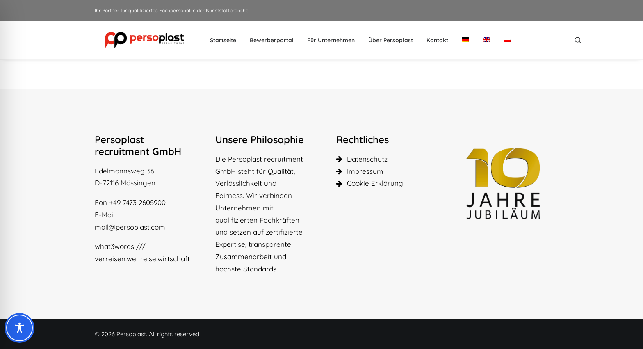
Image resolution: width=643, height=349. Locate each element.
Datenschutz (367, 159)
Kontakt (427, 40)
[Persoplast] (134, 40)
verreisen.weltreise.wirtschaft (142, 258)
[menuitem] (212, 40)
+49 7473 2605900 (137, 202)
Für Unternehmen (320, 40)
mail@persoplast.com (130, 227)
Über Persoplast (380, 40)
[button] (567, 40)
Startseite (212, 40)
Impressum (365, 171)
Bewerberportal (261, 40)
